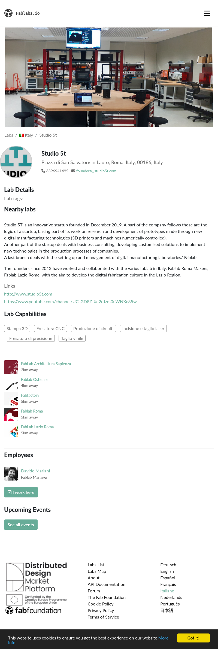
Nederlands (171, 597)
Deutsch (168, 564)
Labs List (96, 564)
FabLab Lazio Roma (37, 427)
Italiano (167, 590)
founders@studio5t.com (96, 170)
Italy (26, 134)
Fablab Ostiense (35, 379)
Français (168, 584)
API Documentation (107, 584)
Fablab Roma (32, 411)
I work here (21, 492)
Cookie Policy (101, 603)
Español (167, 577)
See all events (21, 524)
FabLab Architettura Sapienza (46, 363)
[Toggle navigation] (207, 13)
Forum (94, 590)
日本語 (166, 610)
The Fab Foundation (107, 597)
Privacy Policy (101, 610)
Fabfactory (30, 395)
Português (170, 603)
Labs (8, 134)
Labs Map (97, 571)
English (167, 571)
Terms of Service (103, 616)
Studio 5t (48, 134)
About (94, 577)
